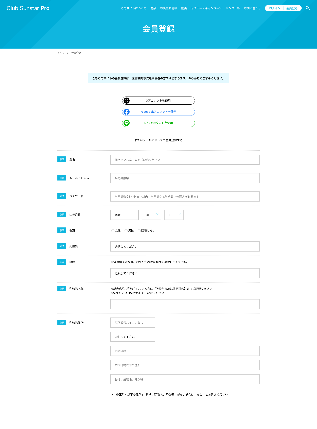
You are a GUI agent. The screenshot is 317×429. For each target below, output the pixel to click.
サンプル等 (233, 8)
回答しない (146, 230)
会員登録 (292, 8)
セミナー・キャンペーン (206, 8)
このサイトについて (133, 8)
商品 (153, 8)
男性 (129, 230)
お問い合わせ (252, 8)
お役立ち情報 (168, 8)
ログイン (274, 8)
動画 (184, 8)
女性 (116, 230)
